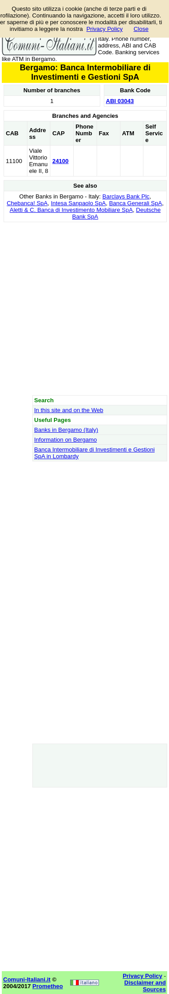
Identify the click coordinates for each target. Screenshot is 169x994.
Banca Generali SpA (135, 203)
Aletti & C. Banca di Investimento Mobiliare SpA (71, 210)
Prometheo (47, 986)
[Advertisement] (84, 308)
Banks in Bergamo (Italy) (66, 429)
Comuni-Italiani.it (26, 979)
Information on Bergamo (65, 439)
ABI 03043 (120, 101)
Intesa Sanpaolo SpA (78, 203)
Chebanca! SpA (27, 203)
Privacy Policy (104, 29)
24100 (60, 161)
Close (140, 29)
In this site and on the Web (68, 410)
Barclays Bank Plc (126, 196)
